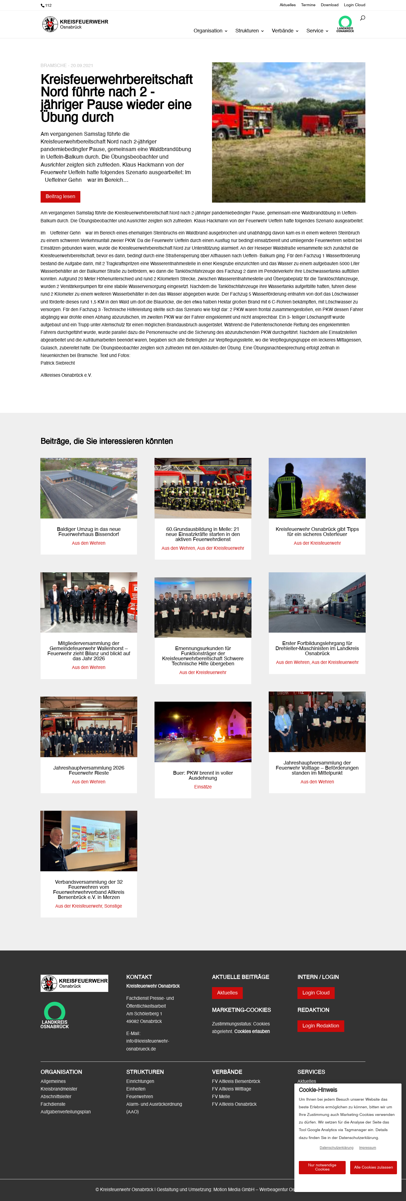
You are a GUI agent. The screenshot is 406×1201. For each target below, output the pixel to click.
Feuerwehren (139, 1097)
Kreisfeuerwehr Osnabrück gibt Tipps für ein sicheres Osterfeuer (317, 532)
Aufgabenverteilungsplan (66, 1112)
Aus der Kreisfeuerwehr (78, 906)
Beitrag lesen (60, 196)
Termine (308, 5)
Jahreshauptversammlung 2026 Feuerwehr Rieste (88, 771)
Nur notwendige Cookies (322, 1167)
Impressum (367, 1148)
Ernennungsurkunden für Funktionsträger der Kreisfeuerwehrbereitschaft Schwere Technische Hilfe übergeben (203, 656)
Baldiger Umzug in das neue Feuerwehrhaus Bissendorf (89, 532)
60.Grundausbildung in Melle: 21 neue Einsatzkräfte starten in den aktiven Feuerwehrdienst (203, 534)
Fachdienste (53, 1104)
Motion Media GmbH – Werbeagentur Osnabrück (262, 1190)
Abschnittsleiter (56, 1097)
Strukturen (247, 31)
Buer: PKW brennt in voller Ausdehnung (203, 776)
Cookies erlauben (252, 1032)
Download (330, 5)
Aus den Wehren (88, 543)
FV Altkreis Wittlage (231, 1089)
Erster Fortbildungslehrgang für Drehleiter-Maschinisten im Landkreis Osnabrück (317, 648)
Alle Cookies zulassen (373, 1167)
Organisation (208, 31)
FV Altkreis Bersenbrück (236, 1082)
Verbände (283, 31)
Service (314, 31)
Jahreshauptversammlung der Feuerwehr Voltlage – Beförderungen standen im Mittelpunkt (317, 768)
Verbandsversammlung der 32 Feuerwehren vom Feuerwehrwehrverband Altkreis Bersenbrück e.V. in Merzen (88, 890)
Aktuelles (288, 5)
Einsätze (203, 787)
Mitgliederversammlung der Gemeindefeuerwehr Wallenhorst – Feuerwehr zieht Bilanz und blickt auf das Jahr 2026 (88, 651)
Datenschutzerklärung (337, 1148)
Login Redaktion (321, 1026)
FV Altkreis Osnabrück (234, 1104)
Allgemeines (53, 1082)
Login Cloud (354, 5)
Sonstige (113, 906)
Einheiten (135, 1089)
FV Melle (221, 1097)
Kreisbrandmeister (59, 1089)
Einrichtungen (140, 1082)
